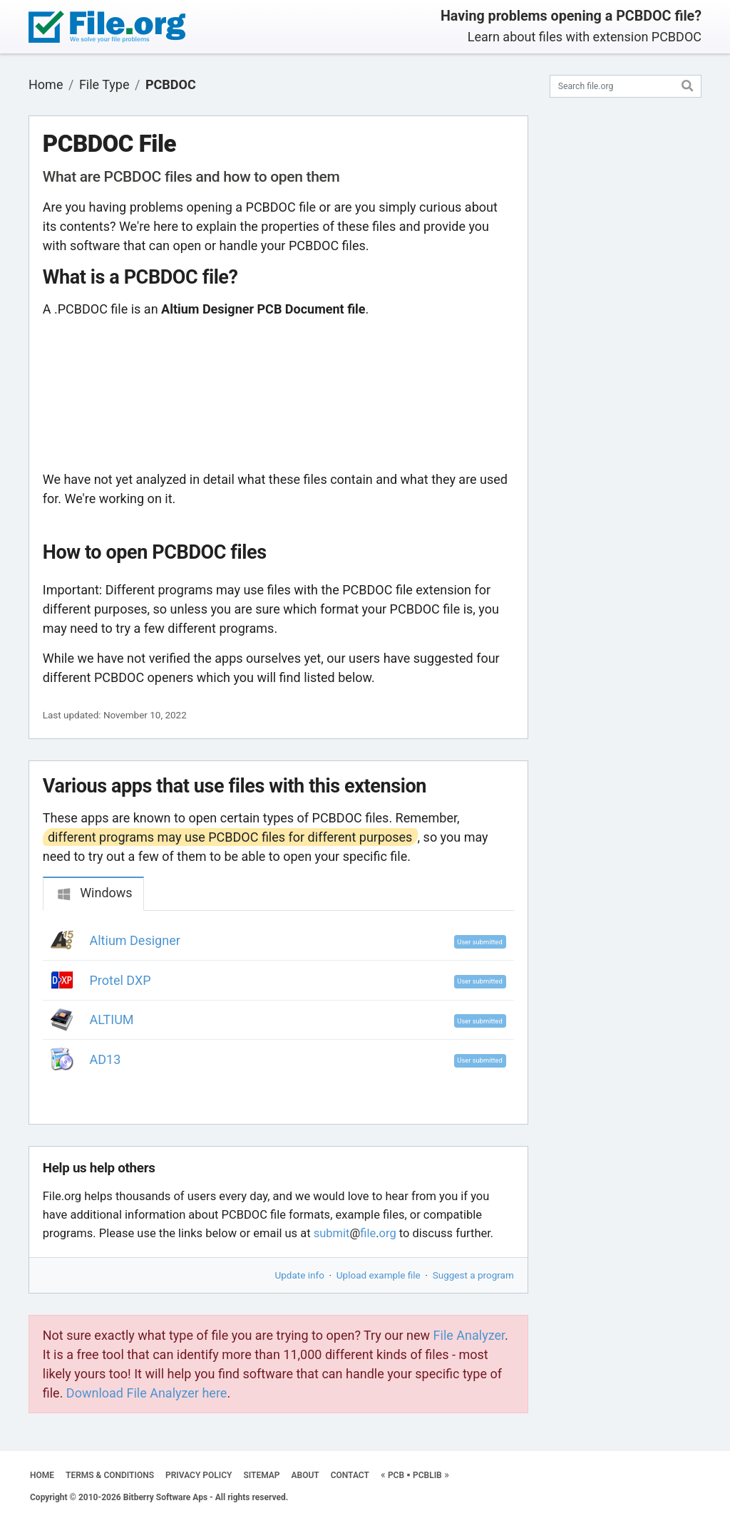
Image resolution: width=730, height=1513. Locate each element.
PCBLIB (427, 1475)
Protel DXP (120, 980)
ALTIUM (112, 1019)
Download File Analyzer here (146, 1392)
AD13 (105, 1059)
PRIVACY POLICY (198, 1475)
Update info (299, 1275)
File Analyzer (469, 1335)
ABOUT (305, 1475)
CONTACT (350, 1475)
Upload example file (378, 1275)
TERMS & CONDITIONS (110, 1475)
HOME (42, 1475)
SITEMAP (261, 1475)
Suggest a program (473, 1275)
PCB (396, 1475)
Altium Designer (135, 940)
